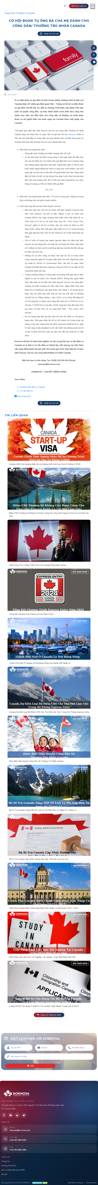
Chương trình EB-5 (8, 1164)
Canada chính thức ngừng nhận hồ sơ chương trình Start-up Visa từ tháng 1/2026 (45, 464)
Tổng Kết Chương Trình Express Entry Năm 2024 (31, 614)
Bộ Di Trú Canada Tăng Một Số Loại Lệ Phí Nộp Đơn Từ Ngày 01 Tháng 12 (43, 810)
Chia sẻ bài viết (22, 396)
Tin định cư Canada (25, 13)
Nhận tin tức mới (49, 33)
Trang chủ (9, 13)
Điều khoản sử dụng (75, 1181)
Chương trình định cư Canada (32, 387)
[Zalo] (94, 62)
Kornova (72, 134)
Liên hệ (4, 1173)
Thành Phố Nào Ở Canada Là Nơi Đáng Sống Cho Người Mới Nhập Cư (39, 663)
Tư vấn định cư (26, 390)
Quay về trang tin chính (49, 1015)
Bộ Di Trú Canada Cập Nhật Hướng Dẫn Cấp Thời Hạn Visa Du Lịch (38, 859)
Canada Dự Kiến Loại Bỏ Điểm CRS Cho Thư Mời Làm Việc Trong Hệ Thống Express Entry (49, 712)
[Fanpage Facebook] (94, 55)
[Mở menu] (92, 6)
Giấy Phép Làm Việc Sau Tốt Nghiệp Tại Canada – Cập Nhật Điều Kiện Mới (42, 957)
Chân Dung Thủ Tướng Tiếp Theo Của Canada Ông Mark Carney (37, 565)
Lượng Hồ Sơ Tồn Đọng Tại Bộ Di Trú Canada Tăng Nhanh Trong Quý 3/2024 (44, 1006)
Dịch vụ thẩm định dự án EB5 (12, 1168)
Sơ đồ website (91, 1181)
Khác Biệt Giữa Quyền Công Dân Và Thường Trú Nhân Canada (36, 761)
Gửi (31, 1064)
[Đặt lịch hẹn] (94, 48)
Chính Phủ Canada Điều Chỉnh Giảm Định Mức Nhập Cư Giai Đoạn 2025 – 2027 (44, 908)
